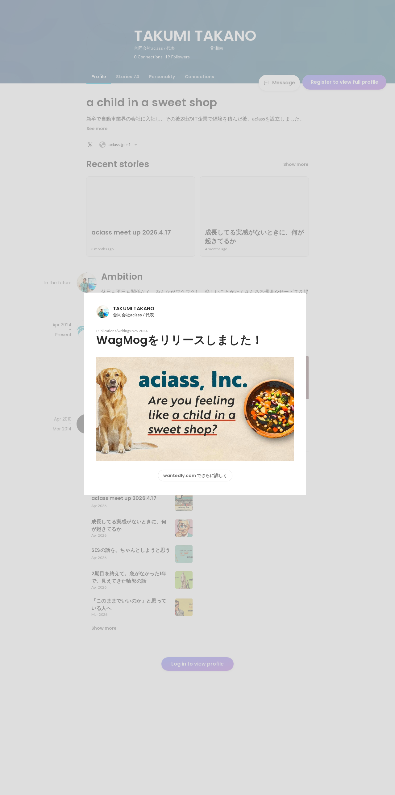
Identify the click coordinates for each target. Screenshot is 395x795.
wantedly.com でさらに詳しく (195, 475)
